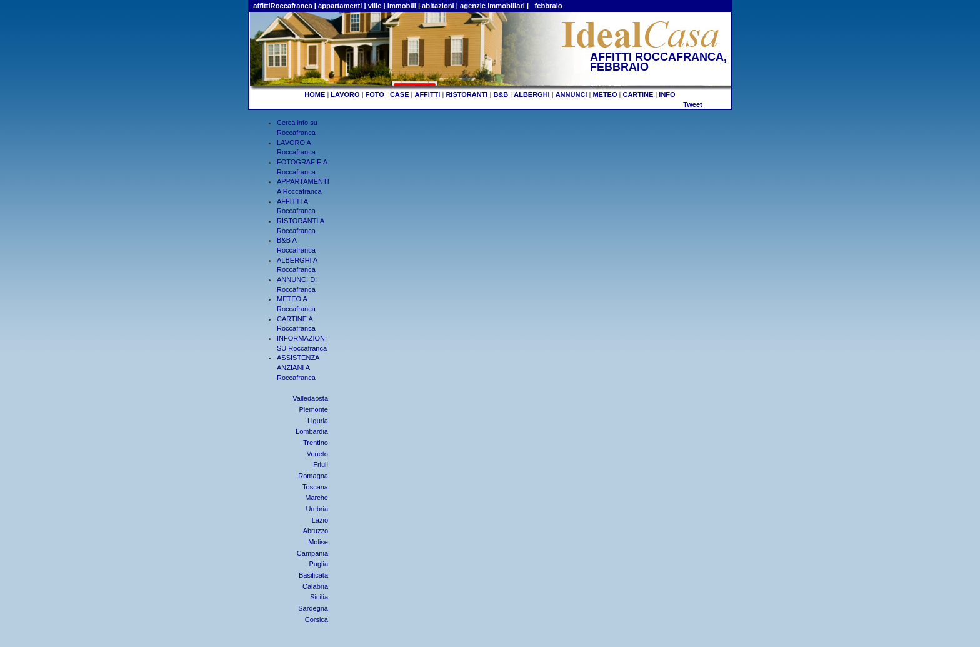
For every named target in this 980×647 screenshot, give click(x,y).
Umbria (317, 509)
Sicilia (319, 597)
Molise (318, 542)
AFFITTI (427, 94)
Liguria (318, 420)
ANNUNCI (572, 94)
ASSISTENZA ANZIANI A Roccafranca (298, 367)
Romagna (313, 475)
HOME (314, 94)
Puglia (318, 564)
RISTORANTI (467, 94)
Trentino (315, 442)
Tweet (692, 104)
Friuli (320, 464)
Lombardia (312, 431)
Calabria (315, 586)
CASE (399, 94)
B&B (500, 94)
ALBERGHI (531, 94)
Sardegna (313, 608)
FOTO (375, 94)
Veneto (317, 454)
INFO (667, 94)
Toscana (315, 487)
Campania (312, 553)
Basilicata (313, 575)
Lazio (320, 520)
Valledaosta (310, 398)
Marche (316, 497)
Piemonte (313, 409)
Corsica (316, 619)
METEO (604, 94)
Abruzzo (315, 530)
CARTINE (637, 94)
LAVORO (345, 94)
